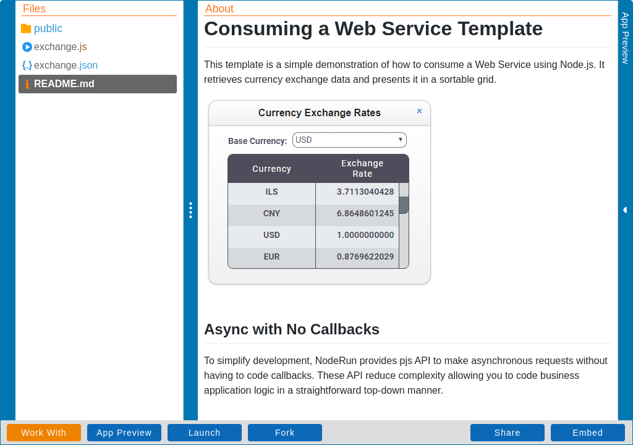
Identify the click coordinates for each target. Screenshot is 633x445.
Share (507, 433)
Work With (43, 433)
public (48, 28)
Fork (285, 433)
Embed (587, 433)
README (64, 83)
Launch (205, 433)
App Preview (124, 433)
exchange (60, 46)
